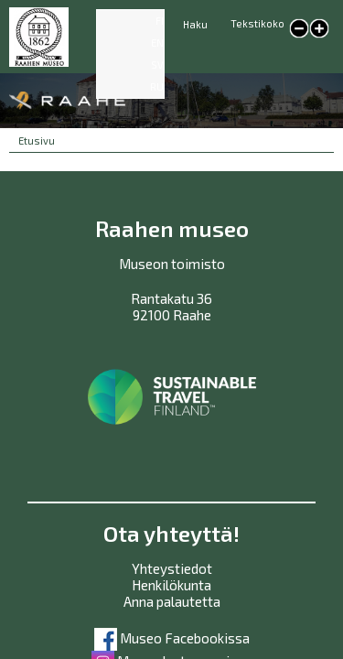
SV (157, 64)
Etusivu (36, 140)
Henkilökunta (171, 585)
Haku (195, 24)
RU (157, 86)
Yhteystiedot (172, 568)
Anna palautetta (171, 601)
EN (157, 43)
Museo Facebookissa (172, 638)
